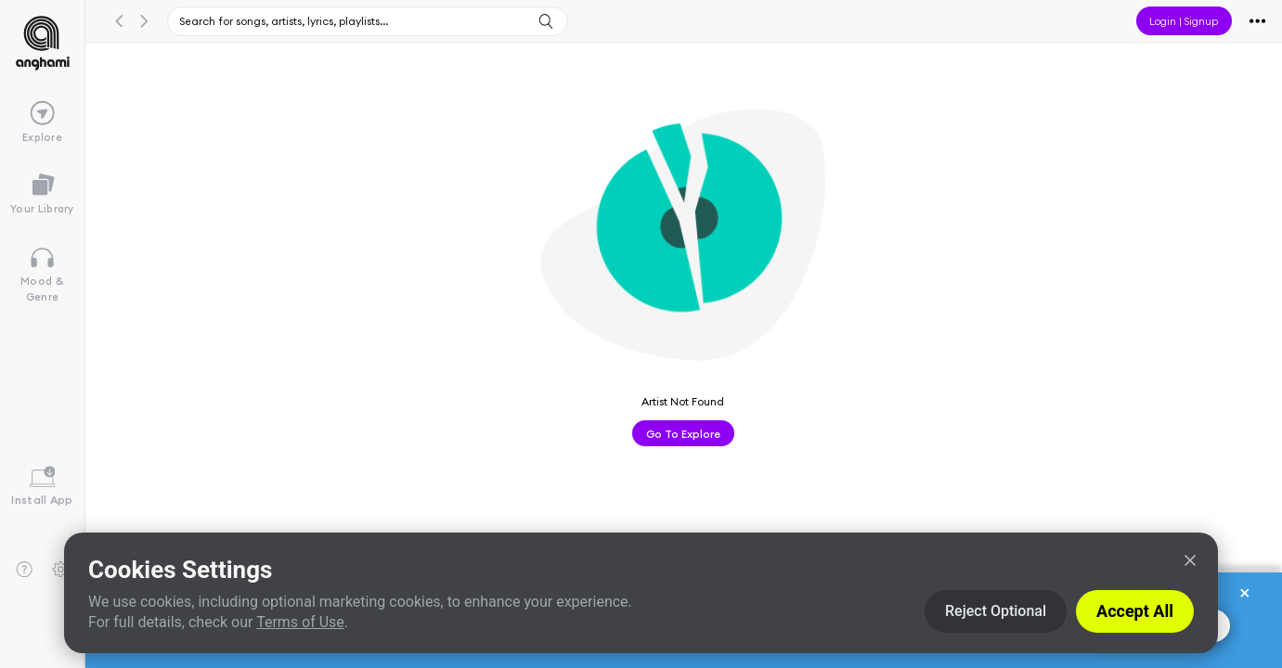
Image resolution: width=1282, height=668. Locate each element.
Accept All (1134, 611)
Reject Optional (995, 611)
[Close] (1190, 560)
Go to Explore (683, 434)
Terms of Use (300, 622)
